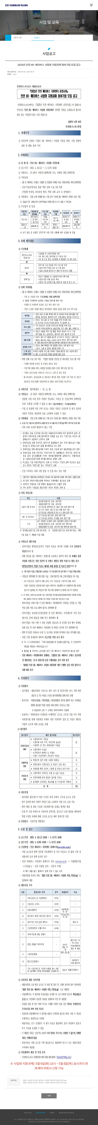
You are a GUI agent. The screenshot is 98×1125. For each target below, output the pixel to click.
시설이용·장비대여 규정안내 (66, 1113)
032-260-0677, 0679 (66, 1119)
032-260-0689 (80, 1119)
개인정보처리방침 (40, 1113)
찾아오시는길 (27, 1113)
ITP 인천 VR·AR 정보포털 (16, 5)
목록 (49, 1096)
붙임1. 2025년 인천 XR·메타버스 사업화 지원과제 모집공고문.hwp (44, 1080)
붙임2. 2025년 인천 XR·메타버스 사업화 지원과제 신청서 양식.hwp (45, 1083)
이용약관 (51, 1113)
